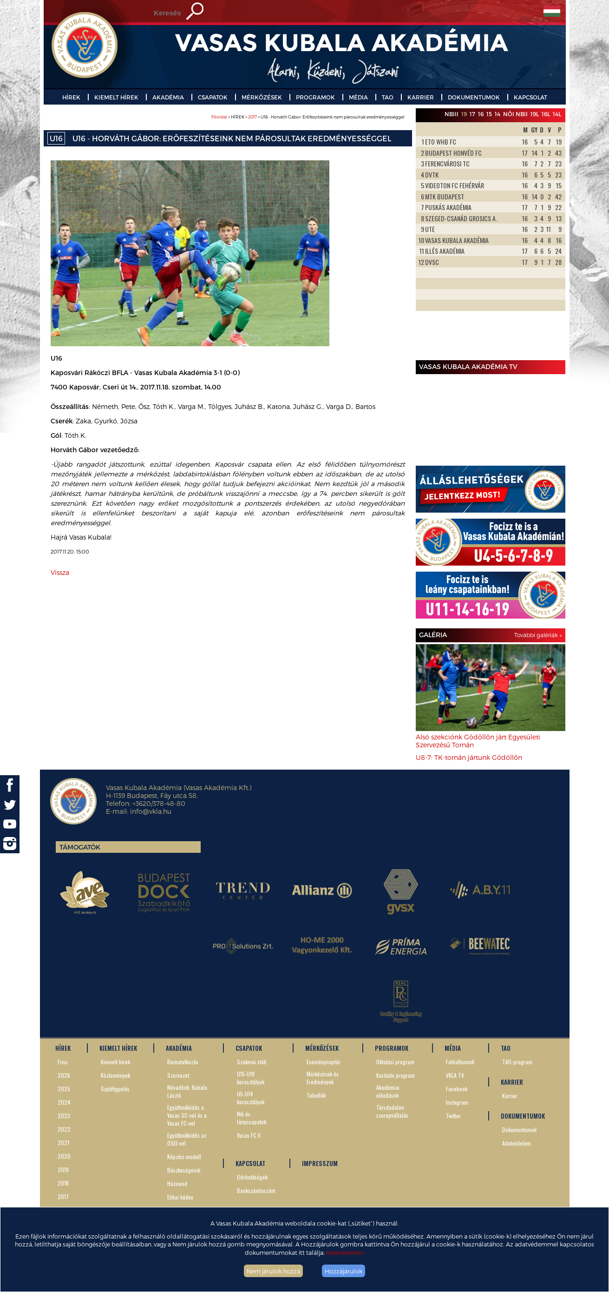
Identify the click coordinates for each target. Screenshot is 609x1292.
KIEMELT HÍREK (116, 97)
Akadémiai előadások (387, 1091)
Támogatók (79, 847)
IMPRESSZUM (320, 1163)
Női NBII (515, 114)
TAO (387, 97)
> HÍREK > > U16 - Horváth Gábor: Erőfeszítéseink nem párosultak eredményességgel (308, 116)
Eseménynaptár (324, 1062)
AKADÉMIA (168, 97)
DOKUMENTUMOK (474, 97)
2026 (64, 1075)
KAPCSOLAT (530, 97)
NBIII (451, 114)
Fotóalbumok (460, 1062)
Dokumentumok (519, 1130)
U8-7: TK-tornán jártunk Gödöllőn (469, 757)
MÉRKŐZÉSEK (262, 97)
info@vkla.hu (150, 811)
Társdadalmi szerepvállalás (392, 1111)
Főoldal (219, 116)
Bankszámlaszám (256, 1190)
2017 (252, 116)
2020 (64, 1156)
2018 (63, 1183)
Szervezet (178, 1075)
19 (464, 114)
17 (472, 114)
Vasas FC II (249, 1135)
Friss (63, 1062)
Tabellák (316, 1095)
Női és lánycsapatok (251, 1118)
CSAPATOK (213, 97)
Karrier (509, 1096)
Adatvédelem (345, 1252)
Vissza (60, 572)
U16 (56, 138)
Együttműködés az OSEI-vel (186, 1139)
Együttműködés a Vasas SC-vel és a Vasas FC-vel (187, 1115)
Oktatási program (395, 1062)
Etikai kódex (180, 1197)
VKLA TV (455, 1075)
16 (481, 114)
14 (497, 114)
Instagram (457, 1102)
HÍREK (71, 97)
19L (534, 114)
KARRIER (420, 97)
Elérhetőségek (252, 1177)
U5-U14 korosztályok (250, 1098)
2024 (64, 1102)
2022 (64, 1129)
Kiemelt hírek (115, 1062)
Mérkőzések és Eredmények (323, 1078)
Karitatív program (395, 1075)
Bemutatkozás (182, 1062)
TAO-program (517, 1062)
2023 (64, 1116)
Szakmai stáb (252, 1062)
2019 (63, 1169)
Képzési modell (184, 1156)
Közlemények (115, 1075)
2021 (63, 1143)
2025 (64, 1089)
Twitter (453, 1116)
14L (557, 114)
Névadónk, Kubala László (187, 1091)
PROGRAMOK (315, 97)
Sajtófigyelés (115, 1089)
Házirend (177, 1183)
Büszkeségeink (183, 1170)
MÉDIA (358, 97)
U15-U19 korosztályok (250, 1078)
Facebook (456, 1089)
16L (546, 114)
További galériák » (538, 635)
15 (489, 114)
